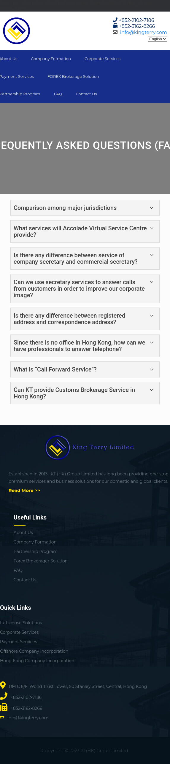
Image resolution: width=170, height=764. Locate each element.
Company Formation (51, 58)
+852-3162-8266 (137, 26)
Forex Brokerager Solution (41, 561)
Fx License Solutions (21, 622)
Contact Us (86, 93)
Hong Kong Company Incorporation (37, 660)
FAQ (58, 93)
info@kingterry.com (143, 32)
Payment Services (18, 641)
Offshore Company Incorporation (34, 651)
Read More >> (24, 490)
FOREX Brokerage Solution (73, 76)
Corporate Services (102, 58)
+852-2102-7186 (136, 20)
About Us (23, 532)
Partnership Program (36, 551)
